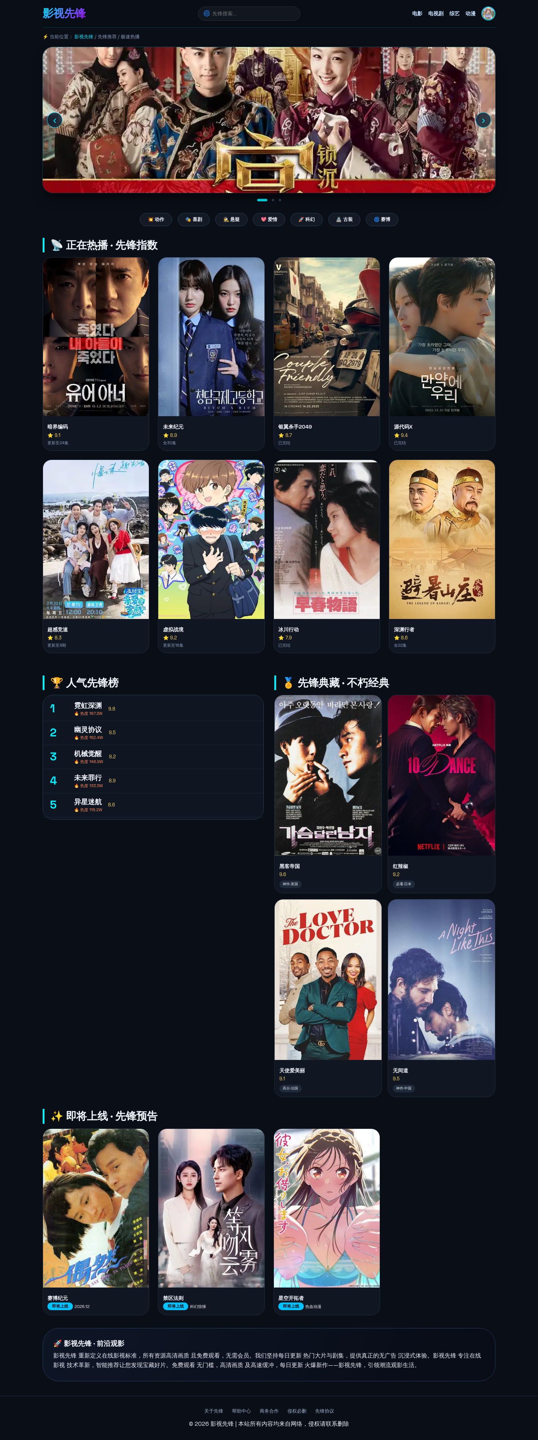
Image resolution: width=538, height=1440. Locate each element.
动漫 (470, 13)
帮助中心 (241, 1411)
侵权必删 (296, 1411)
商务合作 (269, 1411)
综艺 (454, 13)
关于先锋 (213, 1411)
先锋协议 (324, 1411)
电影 (417, 13)
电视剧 (436, 13)
